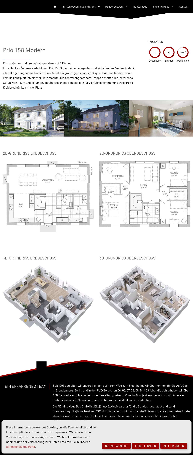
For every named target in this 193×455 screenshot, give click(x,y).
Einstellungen (145, 445)
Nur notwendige (116, 445)
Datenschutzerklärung (20, 446)
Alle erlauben (173, 445)
